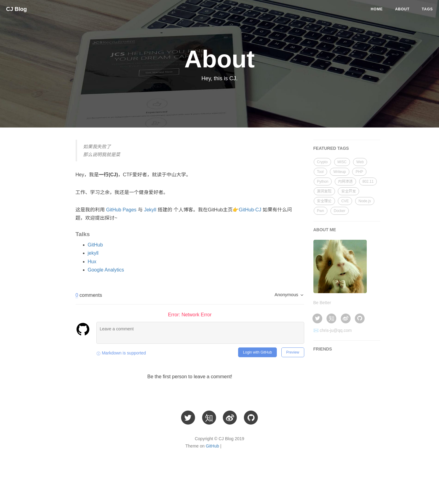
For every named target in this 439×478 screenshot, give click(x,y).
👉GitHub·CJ (247, 209)
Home (377, 9)
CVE (345, 201)
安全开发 (348, 191)
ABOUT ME (324, 229)
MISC (342, 162)
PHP (359, 172)
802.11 (368, 181)
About (402, 9)
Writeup (339, 172)
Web (360, 162)
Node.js (365, 201)
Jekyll (150, 209)
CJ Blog (16, 9)
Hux (92, 261)
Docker (339, 211)
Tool (320, 172)
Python (322, 181)
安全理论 (324, 201)
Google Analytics (106, 269)
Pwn (320, 211)
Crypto (322, 162)
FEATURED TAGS (331, 148)
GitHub (95, 244)
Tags (427, 9)
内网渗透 (345, 181)
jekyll (93, 253)
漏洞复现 (324, 191)
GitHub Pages (121, 209)
